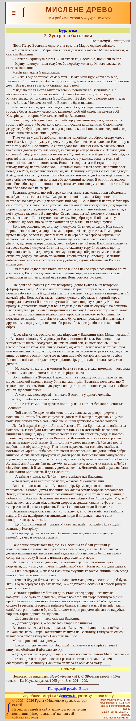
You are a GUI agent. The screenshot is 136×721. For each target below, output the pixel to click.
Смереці (33, 717)
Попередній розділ (62, 689)
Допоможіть (68, 696)
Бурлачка (68, 30)
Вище (83, 689)
